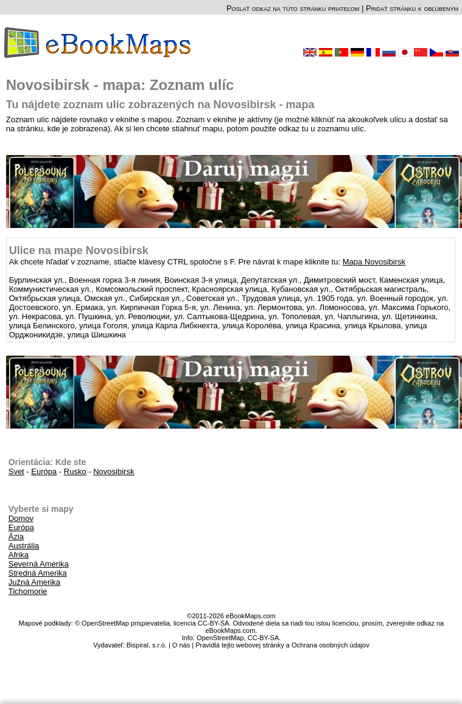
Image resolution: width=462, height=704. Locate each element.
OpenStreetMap (220, 637)
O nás (181, 645)
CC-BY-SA (263, 637)
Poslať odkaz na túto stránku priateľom (292, 8)
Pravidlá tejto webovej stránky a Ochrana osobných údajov (282, 645)
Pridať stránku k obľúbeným (412, 8)
